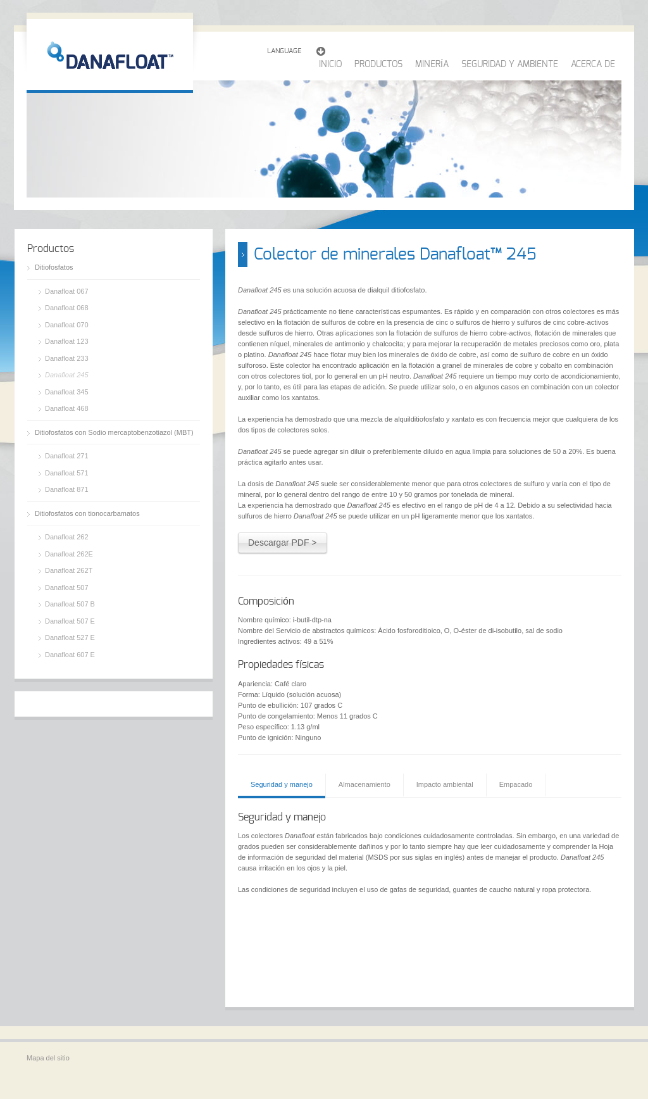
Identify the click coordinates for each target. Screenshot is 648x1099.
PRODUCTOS (378, 64)
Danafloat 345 (67, 392)
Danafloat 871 (67, 489)
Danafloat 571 (67, 473)
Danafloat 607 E (70, 654)
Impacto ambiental (444, 784)
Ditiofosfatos (54, 267)
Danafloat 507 (67, 587)
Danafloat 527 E (70, 637)
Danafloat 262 (67, 537)
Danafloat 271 (67, 456)
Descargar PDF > (282, 542)
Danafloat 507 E (70, 621)
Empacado (516, 784)
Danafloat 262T (68, 570)
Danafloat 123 (67, 341)
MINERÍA (432, 64)
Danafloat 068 (67, 307)
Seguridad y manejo (282, 784)
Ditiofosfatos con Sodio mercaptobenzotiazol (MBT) (114, 432)
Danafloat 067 (67, 291)
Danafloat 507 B (70, 604)
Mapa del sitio (48, 1058)
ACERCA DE (593, 64)
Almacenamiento (364, 784)
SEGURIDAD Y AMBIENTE (509, 64)
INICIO (330, 64)
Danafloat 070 (67, 325)
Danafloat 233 (67, 358)
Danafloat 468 (67, 408)
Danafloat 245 (67, 375)
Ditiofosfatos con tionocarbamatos (87, 513)
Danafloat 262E (69, 554)
